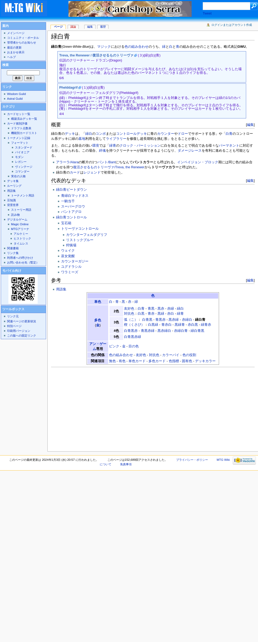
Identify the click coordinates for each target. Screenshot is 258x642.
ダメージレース (190, 150)
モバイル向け (11, 270)
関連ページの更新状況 (21, 321)
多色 (97, 320)
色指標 (174, 361)
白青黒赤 (131, 331)
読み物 (15, 214)
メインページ (15, 33)
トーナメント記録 (18, 138)
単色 (97, 302)
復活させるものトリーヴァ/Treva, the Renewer (108, 167)
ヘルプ (11, 57)
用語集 (61, 289)
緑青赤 (206, 325)
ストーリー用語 (21, 209)
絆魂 (102, 150)
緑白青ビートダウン (71, 189)
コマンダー (22, 171)
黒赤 (160, 308)
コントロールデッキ (131, 134)
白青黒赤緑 (132, 337)
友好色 (129, 308)
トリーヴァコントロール (80, 229)
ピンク (114, 346)
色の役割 (189, 355)
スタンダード (23, 147)
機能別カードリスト (24, 133)
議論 (73, 26)
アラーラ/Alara (67, 162)
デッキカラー (205, 361)
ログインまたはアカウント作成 (231, 24)
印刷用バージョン (18, 330)
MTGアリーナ (20, 229)
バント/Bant (106, 162)
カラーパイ (170, 355)
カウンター (165, 134)
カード (75, 172)
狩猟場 (71, 245)
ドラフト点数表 (21, 128)
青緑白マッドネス (74, 196)
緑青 (112, 145)
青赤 (151, 313)
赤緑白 (187, 320)
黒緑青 (180, 325)
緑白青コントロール (71, 217)
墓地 (81, 139)
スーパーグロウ (73, 206)
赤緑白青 (181, 331)
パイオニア (22, 152)
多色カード (157, 361)
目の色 (133, 346)
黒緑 (160, 313)
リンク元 (13, 316)
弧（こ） (131, 320)
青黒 (151, 308)
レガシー (21, 161)
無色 (112, 361)
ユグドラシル (71, 267)
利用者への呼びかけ (20, 257)
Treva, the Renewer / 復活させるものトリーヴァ (96, 55)
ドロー (183, 134)
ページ (58, 26)
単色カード (137, 361)
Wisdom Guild (16, 93)
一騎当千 (68, 201)
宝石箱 (66, 223)
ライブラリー (116, 139)
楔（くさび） (134, 325)
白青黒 (147, 320)
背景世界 (13, 205)
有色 (122, 361)
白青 (229, 134)
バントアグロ (71, 212)
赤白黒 (193, 325)
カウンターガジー (74, 261)
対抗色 (129, 313)
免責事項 (126, 464)
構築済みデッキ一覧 (24, 118)
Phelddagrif (68, 87)
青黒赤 (160, 320)
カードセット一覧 (18, 114)
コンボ (101, 134)
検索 (5, 64)
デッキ (70, 134)
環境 (95, 145)
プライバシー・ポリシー (192, 459)
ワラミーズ (69, 272)
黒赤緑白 (164, 331)
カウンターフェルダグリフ (86, 235)
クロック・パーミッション (140, 145)
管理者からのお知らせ (21, 42)
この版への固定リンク (21, 335)
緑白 (88, 134)
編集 (250, 125)
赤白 (170, 313)
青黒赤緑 (148, 331)
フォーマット (19, 142)
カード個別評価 (17, 123)
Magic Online (20, 224)
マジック (104, 47)
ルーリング (14, 185)
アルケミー (21, 233)
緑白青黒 (197, 331)
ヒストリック (22, 238)
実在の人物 (18, 176)
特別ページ (14, 326)
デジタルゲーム (17, 219)
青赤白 (166, 325)
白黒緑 (153, 325)
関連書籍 (13, 248)
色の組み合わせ (136, 47)
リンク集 (13, 253)
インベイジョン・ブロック (197, 162)
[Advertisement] (102, 408)
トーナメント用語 (22, 195)
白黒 (141, 313)
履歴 (103, 26)
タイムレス (21, 243)
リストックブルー (79, 240)
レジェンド (92, 172)
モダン (19, 157)
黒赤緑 (173, 320)
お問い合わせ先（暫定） (23, 262)
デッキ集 (13, 181)
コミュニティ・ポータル (23, 37)
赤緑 (170, 308)
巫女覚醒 (68, 256)
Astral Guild (15, 98)
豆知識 (11, 200)
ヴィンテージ (23, 166)
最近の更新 (14, 47)
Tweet (207, 13)
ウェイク (68, 250)
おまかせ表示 (15, 52)
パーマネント (229, 145)
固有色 (187, 361)
